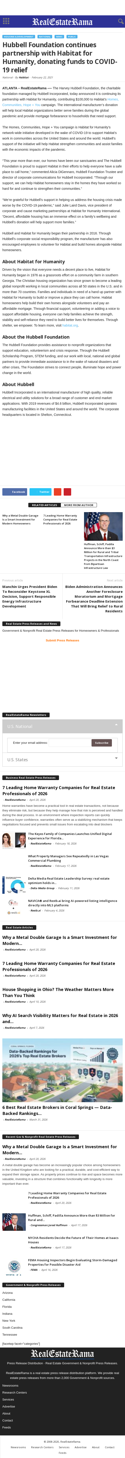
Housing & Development (18, 36)
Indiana (7, 1313)
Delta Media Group (42, 888)
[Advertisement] (62, 7)
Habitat (24, 77)
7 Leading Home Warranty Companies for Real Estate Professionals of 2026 (60, 519)
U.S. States (17, 759)
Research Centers (14, 1392)
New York (8, 1320)
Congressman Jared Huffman (48, 1225)
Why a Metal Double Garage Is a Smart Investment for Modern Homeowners (20, 519)
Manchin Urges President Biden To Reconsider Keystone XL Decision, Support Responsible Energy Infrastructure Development (29, 596)
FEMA (33, 1269)
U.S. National (19, 726)
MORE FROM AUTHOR (78, 505)
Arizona (7, 1293)
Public (72, 36)
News (59, 36)
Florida (7, 1306)
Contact (7, 1420)
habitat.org (70, 325)
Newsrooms (10, 1385)
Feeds (6, 1427)
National (45, 36)
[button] (118, 22)
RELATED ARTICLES (44, 505)
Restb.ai (35, 910)
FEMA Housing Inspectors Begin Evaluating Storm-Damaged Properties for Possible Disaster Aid (72, 1262)
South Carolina (12, 1327)
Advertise (8, 1406)
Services (8, 1399)
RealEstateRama (15, 799)
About (6, 1413)
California (8, 1299)
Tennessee (9, 1334)
